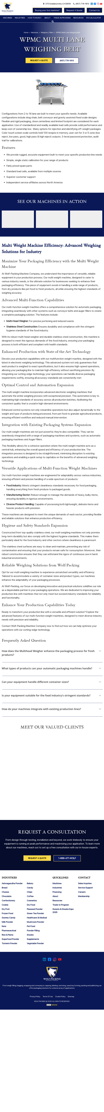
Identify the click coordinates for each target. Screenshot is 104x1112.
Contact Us (94, 10)
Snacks (30, 934)
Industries (20, 18)
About (47, 18)
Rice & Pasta (7, 934)
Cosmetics (32, 900)
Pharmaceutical (9, 930)
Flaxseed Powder (35, 909)
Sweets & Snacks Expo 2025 (63, 910)
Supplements (33, 939)
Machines (7, 18)
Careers (82, 891)
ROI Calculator (93, 18)
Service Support (85, 887)
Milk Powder (7, 921)
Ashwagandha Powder (12, 883)
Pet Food (31, 926)
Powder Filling (33, 930)
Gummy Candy (8, 917)
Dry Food (31, 904)
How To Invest (35, 18)
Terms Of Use (48, 996)
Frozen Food (7, 913)
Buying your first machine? (47, 10)
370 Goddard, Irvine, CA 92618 (58, 4)
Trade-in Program (62, 18)
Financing (57, 891)
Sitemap (71, 996)
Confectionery (8, 900)
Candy (30, 887)
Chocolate (6, 896)
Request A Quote (74, 10)
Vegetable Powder (35, 943)
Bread (4, 887)
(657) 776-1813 (82, 4)
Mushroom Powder (35, 921)
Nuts (4, 926)
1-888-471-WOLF (67, 858)
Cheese (5, 891)
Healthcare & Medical (37, 917)
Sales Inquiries (85, 883)
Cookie (5, 904)
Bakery (30, 883)
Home (26, 32)
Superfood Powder (10, 939)
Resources (78, 18)
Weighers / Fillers (47, 32)
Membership (83, 896)
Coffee (30, 896)
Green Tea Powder (35, 913)
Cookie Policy (60, 996)
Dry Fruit (6, 909)
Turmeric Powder (9, 943)
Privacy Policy (35, 996)
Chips (29, 891)
